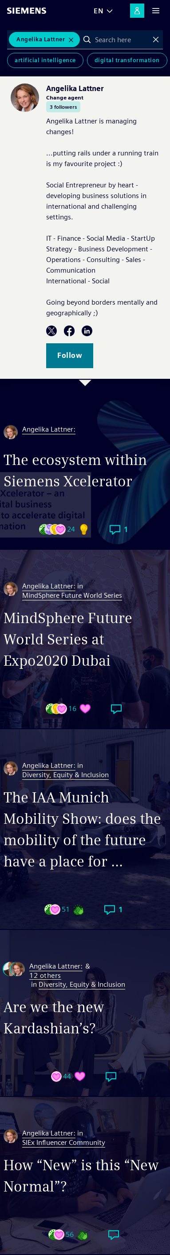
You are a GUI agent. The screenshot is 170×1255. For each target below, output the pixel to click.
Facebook (69, 331)
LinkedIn (87, 331)
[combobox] (121, 39)
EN (98, 11)
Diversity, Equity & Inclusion (65, 774)
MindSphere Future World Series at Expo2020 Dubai (68, 639)
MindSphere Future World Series (72, 595)
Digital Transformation (127, 60)
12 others (45, 976)
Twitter (51, 331)
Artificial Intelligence (45, 60)
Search (87, 39)
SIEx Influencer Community (63, 1142)
